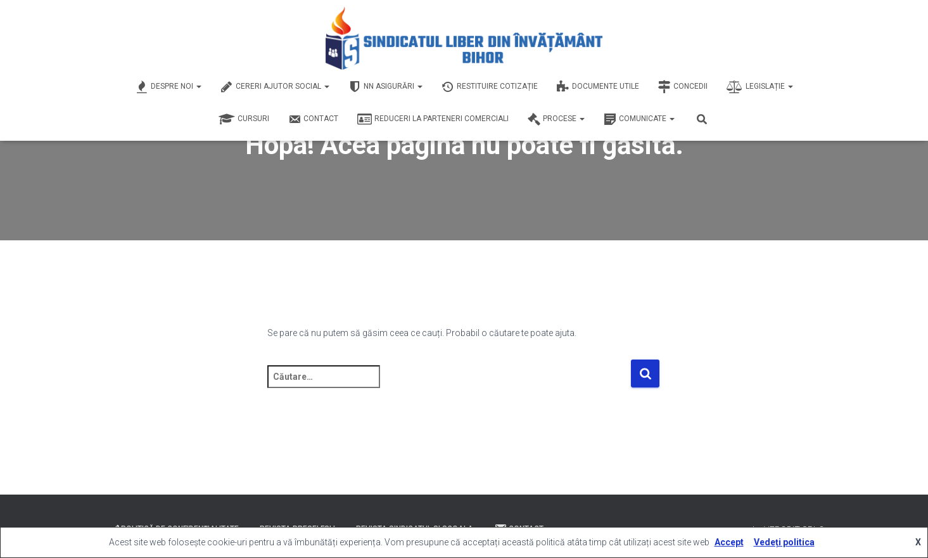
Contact (313, 119)
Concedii (683, 87)
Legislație (760, 87)
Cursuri (244, 119)
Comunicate (639, 119)
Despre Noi (168, 87)
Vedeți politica (784, 542)
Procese (556, 119)
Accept (729, 542)
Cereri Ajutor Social (274, 87)
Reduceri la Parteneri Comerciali (433, 119)
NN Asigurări (385, 87)
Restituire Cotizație (490, 87)
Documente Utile (598, 87)
